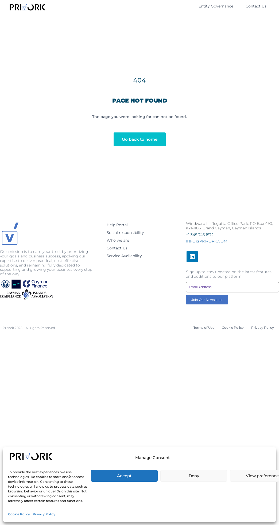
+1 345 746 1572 (200, 234)
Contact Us (256, 6)
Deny (194, 505)
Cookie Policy (233, 328)
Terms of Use (203, 328)
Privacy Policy (262, 328)
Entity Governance (216, 6)
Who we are (118, 240)
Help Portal (117, 224)
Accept (124, 505)
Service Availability (124, 255)
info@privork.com (206, 241)
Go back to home (139, 139)
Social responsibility (125, 232)
